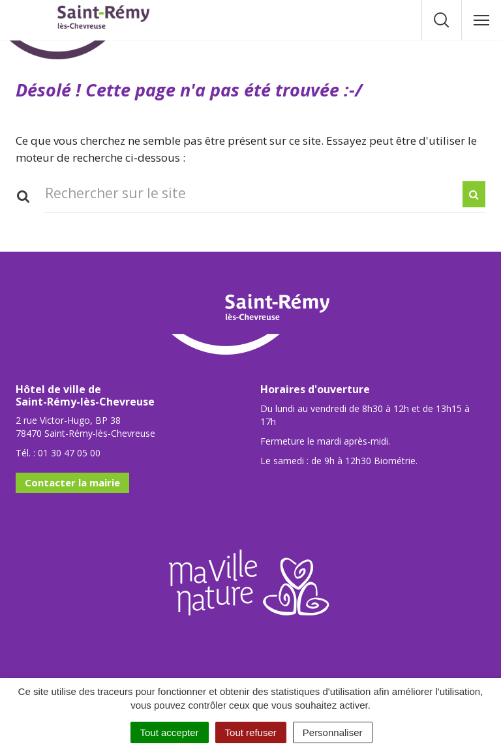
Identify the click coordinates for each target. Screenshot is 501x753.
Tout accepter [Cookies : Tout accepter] (169, 732)
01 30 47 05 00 (69, 453)
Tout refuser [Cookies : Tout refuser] (251, 732)
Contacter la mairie (72, 482)
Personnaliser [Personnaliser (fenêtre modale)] (333, 732)
